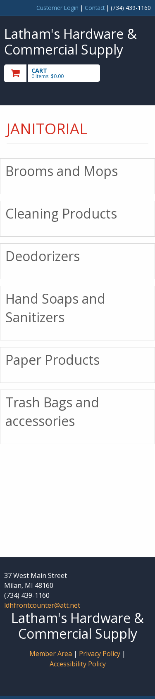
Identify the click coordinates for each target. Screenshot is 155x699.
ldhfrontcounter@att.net (42, 605)
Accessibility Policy (78, 663)
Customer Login (57, 8)
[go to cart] (55, 73)
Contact (95, 8)
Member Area (50, 653)
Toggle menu (129, 72)
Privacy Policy (100, 653)
